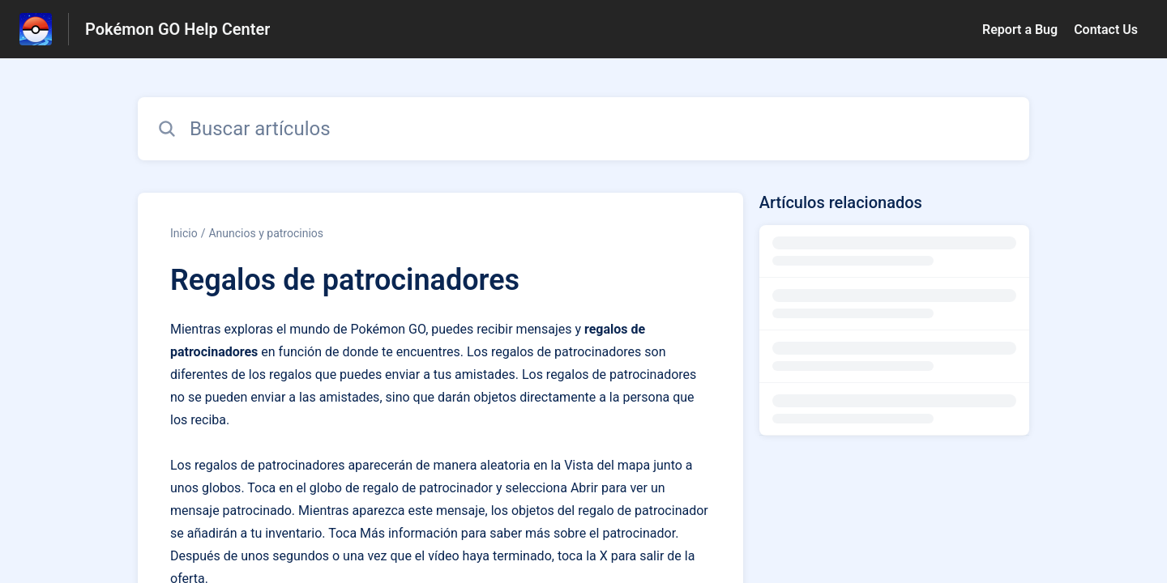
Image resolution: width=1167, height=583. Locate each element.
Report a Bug (1020, 29)
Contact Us (1106, 29)
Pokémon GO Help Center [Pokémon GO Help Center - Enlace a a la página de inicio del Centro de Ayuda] (177, 29)
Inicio (184, 233)
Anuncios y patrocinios (265, 233)
